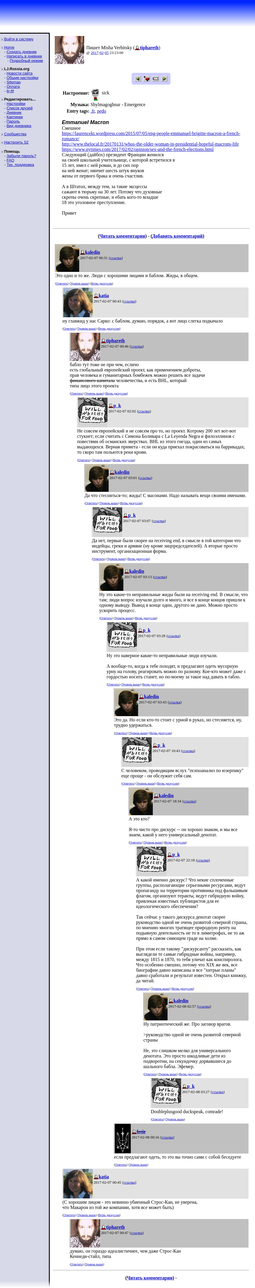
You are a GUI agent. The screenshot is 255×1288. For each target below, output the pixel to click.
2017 (94, 52)
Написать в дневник (24, 56)
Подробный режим (26, 60)
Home (9, 47)
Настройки (15, 103)
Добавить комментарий (177, 235)
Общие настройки (22, 77)
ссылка (116, 258)
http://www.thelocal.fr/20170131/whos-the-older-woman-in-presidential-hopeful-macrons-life (150, 144)
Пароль (13, 121)
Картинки (14, 117)
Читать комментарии (122, 235)
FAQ (10, 160)
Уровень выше (79, 283)
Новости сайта (19, 73)
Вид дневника (18, 126)
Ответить (61, 283)
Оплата (13, 86)
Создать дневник (21, 52)
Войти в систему (18, 39)
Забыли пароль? (21, 156)
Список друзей (19, 108)
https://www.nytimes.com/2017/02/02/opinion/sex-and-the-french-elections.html (138, 149)
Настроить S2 (16, 142)
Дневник (13, 112)
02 (102, 52)
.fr (92, 110)
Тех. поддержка (20, 164)
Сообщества (15, 134)
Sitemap (13, 82)
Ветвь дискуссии (101, 283)
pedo (101, 110)
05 (107, 52)
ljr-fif (10, 91)
